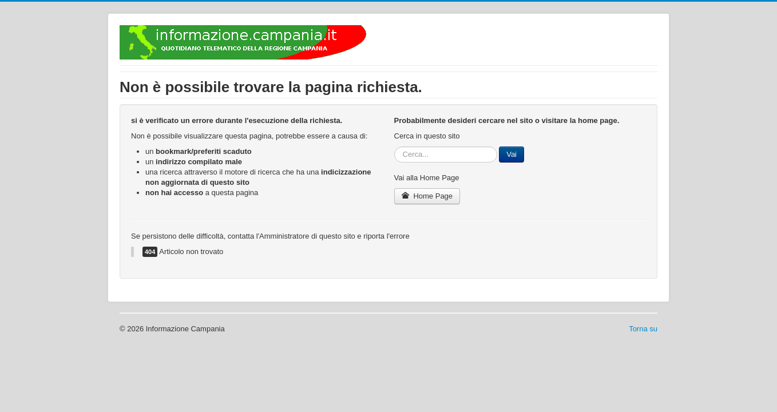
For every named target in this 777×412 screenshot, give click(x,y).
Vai (511, 154)
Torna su (643, 328)
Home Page (427, 196)
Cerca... (394, 146)
